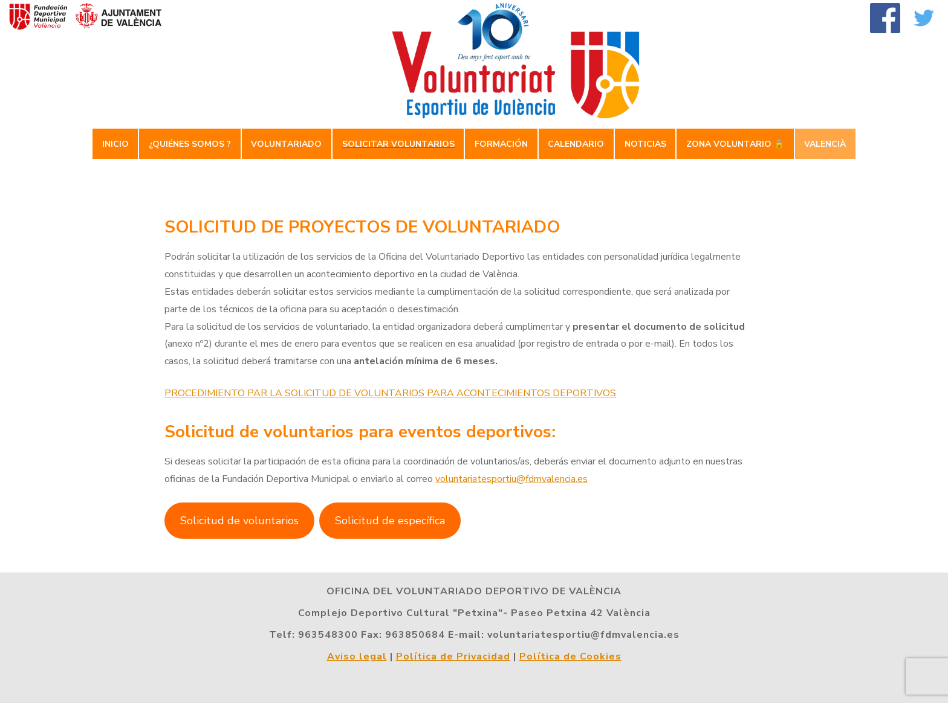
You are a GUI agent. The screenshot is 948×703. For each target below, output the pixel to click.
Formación (501, 144)
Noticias (645, 144)
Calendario (576, 144)
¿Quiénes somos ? (190, 144)
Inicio (115, 144)
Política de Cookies (570, 656)
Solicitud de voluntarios (239, 520)
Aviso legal (357, 656)
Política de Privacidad (453, 656)
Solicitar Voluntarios (398, 144)
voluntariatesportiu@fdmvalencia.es (511, 479)
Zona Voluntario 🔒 (735, 144)
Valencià (825, 144)
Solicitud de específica (390, 520)
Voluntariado (286, 144)
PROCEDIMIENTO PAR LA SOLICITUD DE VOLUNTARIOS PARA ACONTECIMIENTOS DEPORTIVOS (390, 393)
